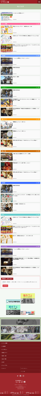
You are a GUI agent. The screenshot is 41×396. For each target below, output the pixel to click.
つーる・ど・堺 (6, 2)
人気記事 (3, 346)
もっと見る (38, 23)
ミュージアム (4, 365)
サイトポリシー (24, 368)
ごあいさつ (4, 368)
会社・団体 (4, 359)
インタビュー (4, 349)
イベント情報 (4, 343)
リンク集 (23, 371)
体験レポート (4, 352)
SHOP (3, 362)
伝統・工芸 (4, 355)
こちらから (5, 285)
